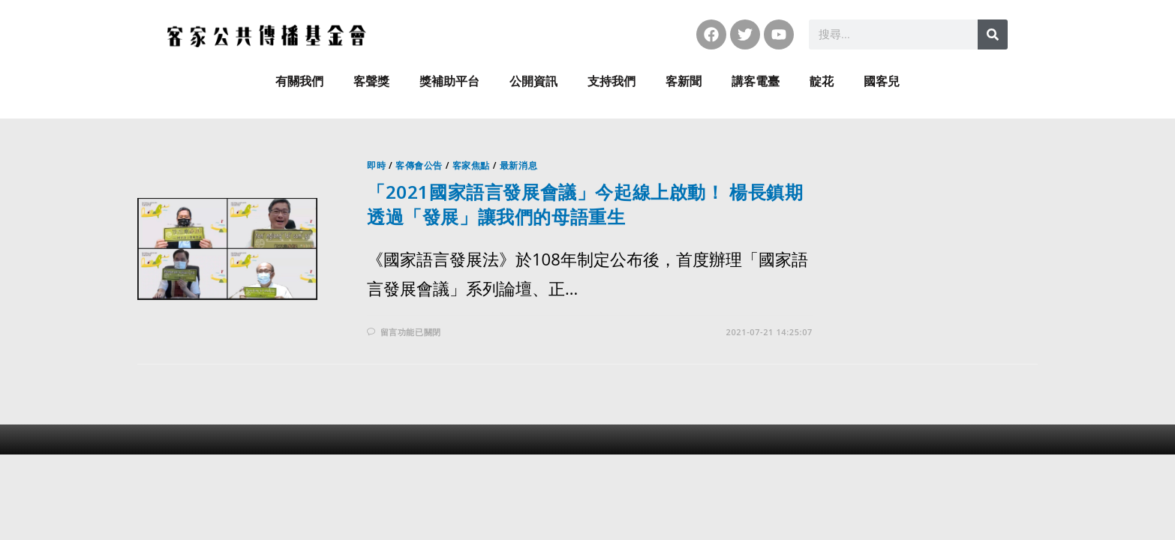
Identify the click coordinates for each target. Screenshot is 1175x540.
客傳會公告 (419, 165)
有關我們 (299, 81)
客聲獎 (371, 81)
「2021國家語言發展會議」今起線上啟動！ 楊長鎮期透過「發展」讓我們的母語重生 (585, 204)
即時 (376, 165)
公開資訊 (533, 81)
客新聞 (684, 81)
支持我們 (612, 81)
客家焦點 (471, 165)
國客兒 (882, 81)
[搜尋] (993, 35)
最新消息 (518, 165)
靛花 (822, 81)
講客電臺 (756, 81)
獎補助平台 (449, 81)
